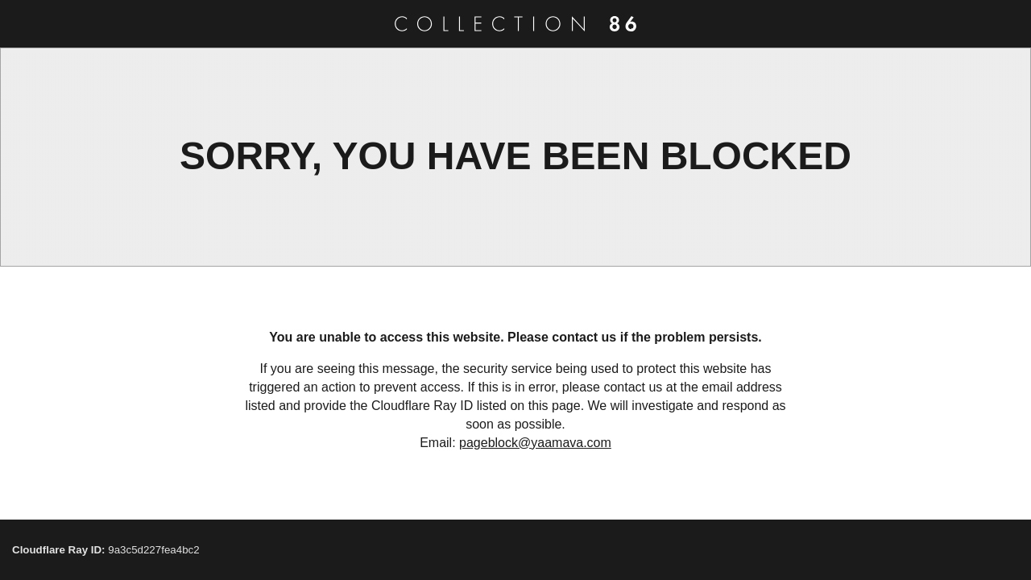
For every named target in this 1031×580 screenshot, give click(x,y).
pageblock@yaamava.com (535, 443)
